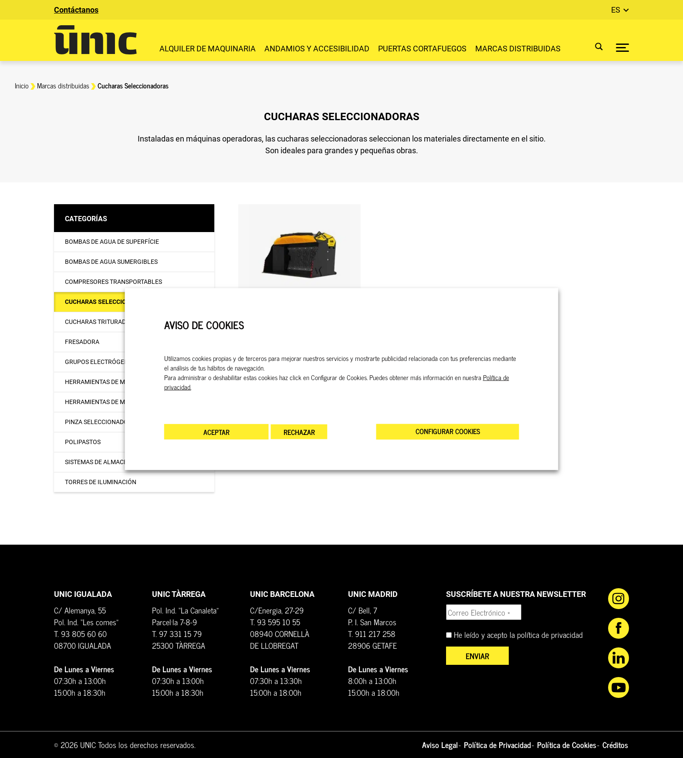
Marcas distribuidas (518, 48)
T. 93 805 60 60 (80, 633)
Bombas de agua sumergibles (111, 261)
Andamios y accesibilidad (316, 48)
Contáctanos (76, 9)
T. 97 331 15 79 (177, 633)
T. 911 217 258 (372, 633)
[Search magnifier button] (593, 46)
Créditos (615, 744)
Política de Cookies (566, 744)
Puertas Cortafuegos (422, 48)
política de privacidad (550, 634)
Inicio (22, 85)
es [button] (616, 9)
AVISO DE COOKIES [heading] (204, 324)
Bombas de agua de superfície (112, 241)
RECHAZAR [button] (299, 432)
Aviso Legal (440, 744)
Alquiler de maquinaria (207, 48)
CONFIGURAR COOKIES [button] (448, 431)
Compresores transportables (113, 281)
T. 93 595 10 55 (275, 621)
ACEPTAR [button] (216, 432)
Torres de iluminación (100, 481)
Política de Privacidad (497, 744)
